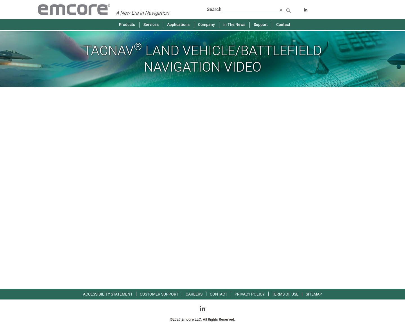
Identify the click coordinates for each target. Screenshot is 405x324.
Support (261, 24)
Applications (178, 24)
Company (206, 24)
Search (214, 9)
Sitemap (314, 294)
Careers (194, 294)
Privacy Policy (250, 294)
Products (127, 24)
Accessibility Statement (107, 294)
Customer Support (159, 294)
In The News (234, 24)
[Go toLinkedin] (202, 308)
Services (151, 24)
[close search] (281, 9)
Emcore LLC (191, 319)
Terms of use (285, 294)
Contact (283, 24)
